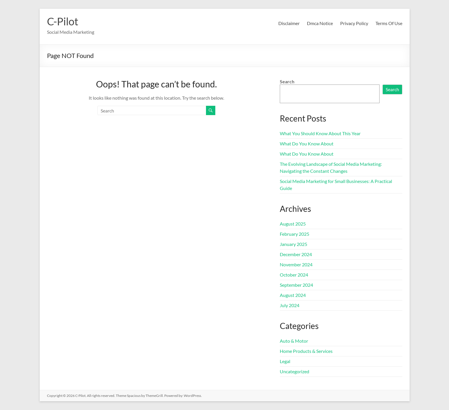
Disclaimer (289, 23)
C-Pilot (62, 21)
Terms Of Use (388, 23)
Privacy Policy (354, 23)
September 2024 (296, 285)
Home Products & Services (306, 351)
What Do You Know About (306, 143)
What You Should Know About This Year (320, 133)
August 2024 (293, 295)
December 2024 (296, 254)
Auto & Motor (294, 341)
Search (287, 81)
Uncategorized (294, 371)
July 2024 (289, 305)
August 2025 (293, 223)
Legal (285, 361)
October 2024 (294, 274)
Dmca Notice (320, 23)
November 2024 (296, 264)
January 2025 (293, 244)
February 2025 (294, 234)
